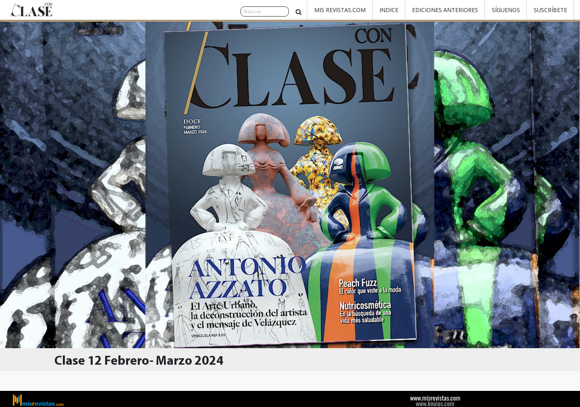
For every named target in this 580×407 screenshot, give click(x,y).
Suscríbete (550, 10)
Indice (388, 10)
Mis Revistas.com (340, 10)
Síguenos (506, 10)
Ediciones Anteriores (445, 10)
